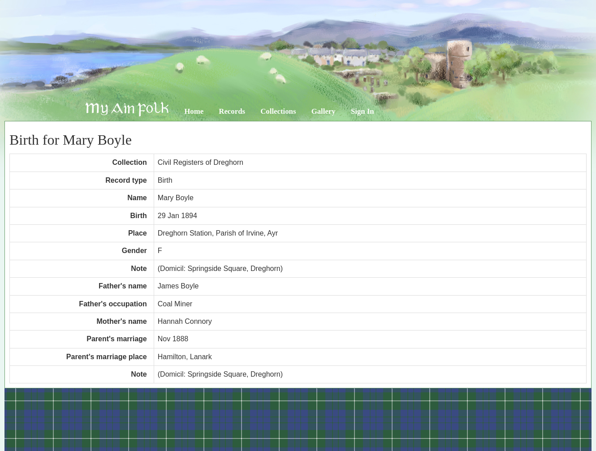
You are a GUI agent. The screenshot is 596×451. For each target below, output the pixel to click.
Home (193, 111)
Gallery (323, 111)
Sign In (362, 111)
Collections (278, 111)
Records (232, 111)
